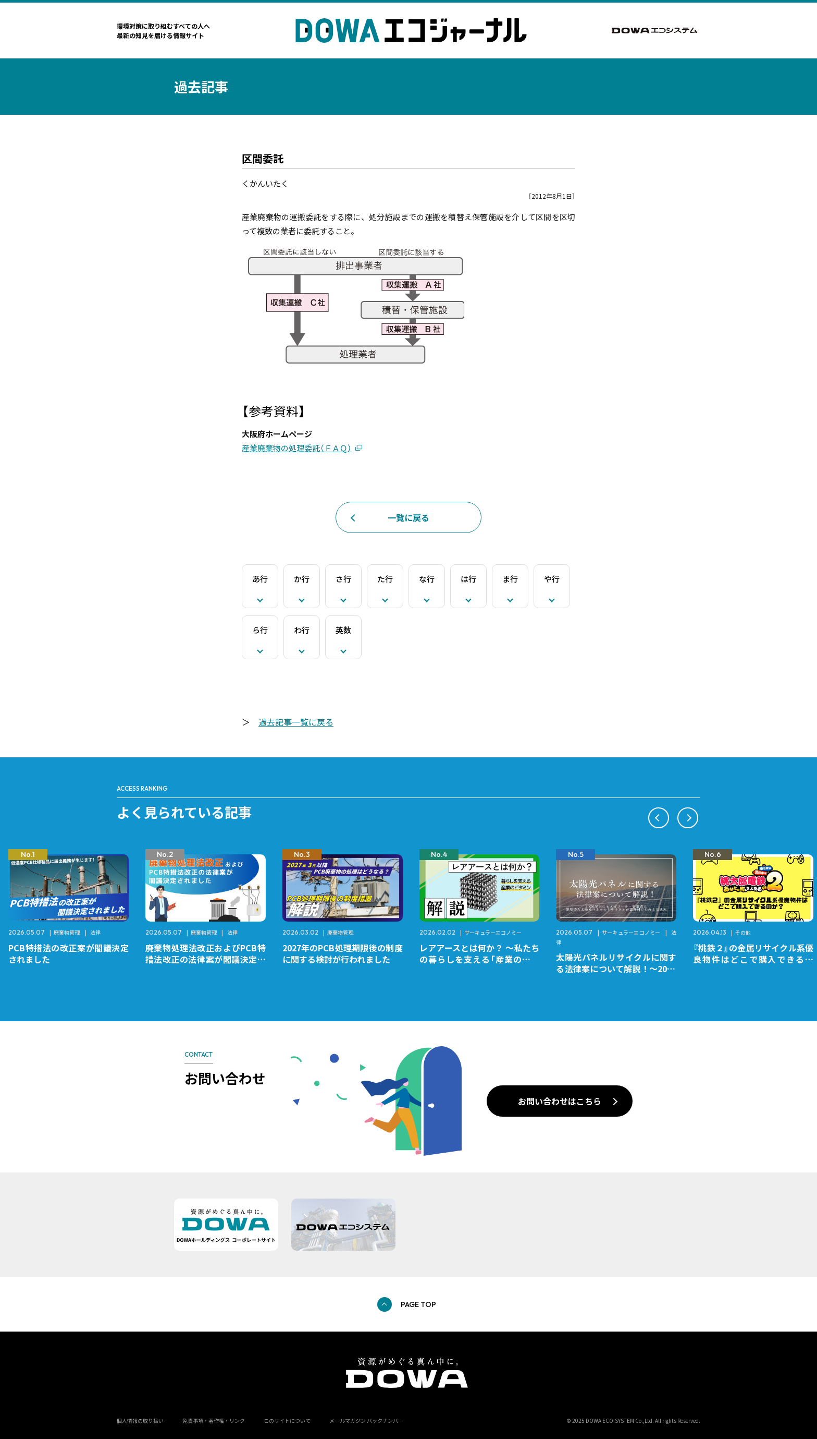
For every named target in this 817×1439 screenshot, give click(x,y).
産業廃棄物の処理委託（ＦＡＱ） (297, 447)
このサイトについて (287, 1420)
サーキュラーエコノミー (493, 932)
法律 (95, 932)
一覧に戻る (408, 517)
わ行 (302, 629)
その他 (743, 932)
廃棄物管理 (67, 932)
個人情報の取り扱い (140, 1420)
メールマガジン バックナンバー (366, 1420)
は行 (468, 578)
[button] (658, 817)
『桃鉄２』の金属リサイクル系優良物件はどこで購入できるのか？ (753, 959)
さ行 (343, 578)
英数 (343, 629)
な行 (427, 578)
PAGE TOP (418, 1304)
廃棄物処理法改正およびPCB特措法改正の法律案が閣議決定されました (205, 959)
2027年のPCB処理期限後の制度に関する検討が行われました (342, 953)
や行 (552, 578)
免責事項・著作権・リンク (213, 1420)
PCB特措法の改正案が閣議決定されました (68, 953)
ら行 (260, 629)
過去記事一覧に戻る (295, 722)
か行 (302, 578)
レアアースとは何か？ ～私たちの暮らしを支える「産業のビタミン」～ (479, 959)
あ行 (260, 578)
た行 (385, 578)
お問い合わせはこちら (559, 1101)
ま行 (510, 578)
